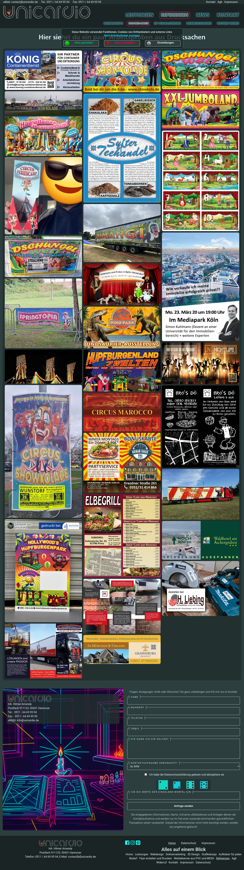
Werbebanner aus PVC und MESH (194, 858)
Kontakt (210, 2)
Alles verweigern (120, 43)
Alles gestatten (78, 43)
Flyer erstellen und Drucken (155, 858)
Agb (219, 2)
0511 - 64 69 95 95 (25, 716)
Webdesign (157, 854)
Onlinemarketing (175, 854)
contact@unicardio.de (24, 2)
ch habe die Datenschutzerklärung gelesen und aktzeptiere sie (183, 774)
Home (129, 854)
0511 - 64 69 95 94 (25, 712)
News (202, 15)
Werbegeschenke (198, 23)
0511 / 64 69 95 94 (58, 2)
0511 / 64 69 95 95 (89, 2)
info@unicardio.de (28, 720)
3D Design (193, 854)
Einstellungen (160, 43)
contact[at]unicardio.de (82, 856)
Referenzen (174, 15)
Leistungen (139, 15)
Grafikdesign (209, 854)
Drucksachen (138, 23)
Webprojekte (113, 23)
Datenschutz (188, 843)
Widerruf (161, 862)
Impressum (231, 2)
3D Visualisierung (167, 23)
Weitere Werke (228, 23)
